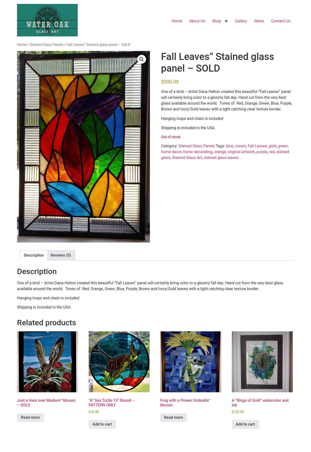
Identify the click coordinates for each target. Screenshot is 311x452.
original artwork (241, 152)
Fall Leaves (257, 146)
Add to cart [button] (102, 424)
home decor (171, 152)
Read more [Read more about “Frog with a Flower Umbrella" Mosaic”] (173, 417)
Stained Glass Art (187, 157)
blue (229, 146)
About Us (197, 21)
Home (177, 21)
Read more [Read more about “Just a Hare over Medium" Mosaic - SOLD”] (30, 417)
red (272, 152)
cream (240, 146)
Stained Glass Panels (46, 44)
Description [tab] (34, 255)
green (283, 146)
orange (220, 152)
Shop (216, 21)
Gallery (241, 21)
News (259, 21)
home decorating (197, 152)
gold (272, 146)
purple (262, 152)
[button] (141, 59)
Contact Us (280, 21)
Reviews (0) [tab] (61, 255)
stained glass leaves (221, 157)
